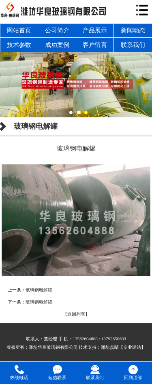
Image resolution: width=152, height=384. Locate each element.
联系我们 (133, 44)
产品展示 (95, 30)
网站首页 (19, 30)
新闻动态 (133, 30)
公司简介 (57, 30)
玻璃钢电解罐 (39, 289)
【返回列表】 (76, 314)
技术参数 (19, 44)
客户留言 (95, 44)
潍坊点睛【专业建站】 (123, 347)
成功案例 (57, 44)
